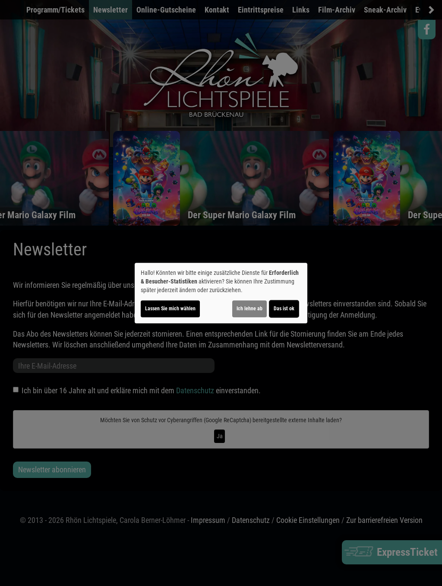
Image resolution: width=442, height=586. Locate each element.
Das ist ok (284, 309)
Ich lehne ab (249, 309)
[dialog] (221, 293)
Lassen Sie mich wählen (170, 309)
